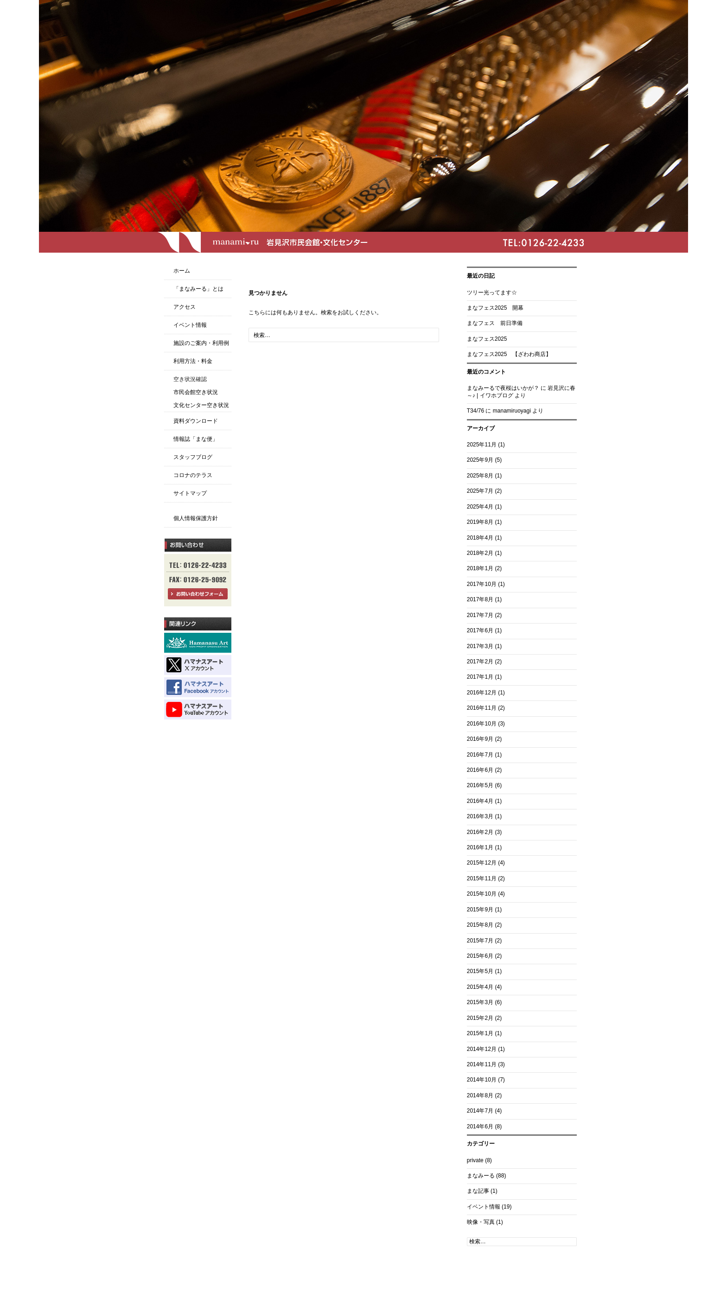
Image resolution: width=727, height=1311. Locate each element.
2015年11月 (482, 878)
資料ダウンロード (195, 421)
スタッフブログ (192, 457)
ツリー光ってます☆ (492, 292)
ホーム (181, 270)
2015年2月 (480, 1018)
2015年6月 (480, 956)
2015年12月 (482, 862)
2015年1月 (480, 1033)
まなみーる (481, 1175)
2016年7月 (480, 754)
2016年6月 (480, 770)
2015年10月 (482, 894)
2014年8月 (480, 1095)
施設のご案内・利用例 (201, 343)
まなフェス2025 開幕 (495, 308)
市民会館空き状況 (195, 392)
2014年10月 (482, 1079)
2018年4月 (480, 538)
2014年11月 (482, 1064)
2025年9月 (480, 460)
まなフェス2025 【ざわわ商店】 (509, 354)
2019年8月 (480, 522)
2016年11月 (482, 708)
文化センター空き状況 (201, 405)
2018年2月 (480, 553)
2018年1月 (480, 568)
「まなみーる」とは (198, 289)
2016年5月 (480, 785)
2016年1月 (480, 847)
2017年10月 (482, 584)
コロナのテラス (192, 475)
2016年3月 (480, 816)
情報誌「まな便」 (195, 439)
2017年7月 (480, 615)
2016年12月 (482, 692)
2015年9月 (480, 909)
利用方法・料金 (192, 361)
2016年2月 (480, 832)
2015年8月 (480, 925)
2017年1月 (480, 677)
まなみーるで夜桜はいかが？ (503, 388)
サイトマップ (190, 493)
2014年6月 (480, 1126)
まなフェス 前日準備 (495, 323)
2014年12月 (482, 1049)
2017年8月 (480, 599)
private (475, 1160)
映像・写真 (481, 1222)
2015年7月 (480, 940)
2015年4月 (480, 987)
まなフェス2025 (487, 339)
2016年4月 (480, 801)
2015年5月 (480, 971)
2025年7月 (480, 491)
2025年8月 (480, 475)
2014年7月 (480, 1110)
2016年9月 (480, 739)
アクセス (184, 307)
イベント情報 (483, 1206)
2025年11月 (482, 444)
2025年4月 (480, 506)
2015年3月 (480, 1002)
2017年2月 (480, 661)
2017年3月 (480, 646)
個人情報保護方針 (195, 518)
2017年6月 (480, 630)
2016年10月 (482, 723)
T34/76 (475, 410)
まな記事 (478, 1191)
